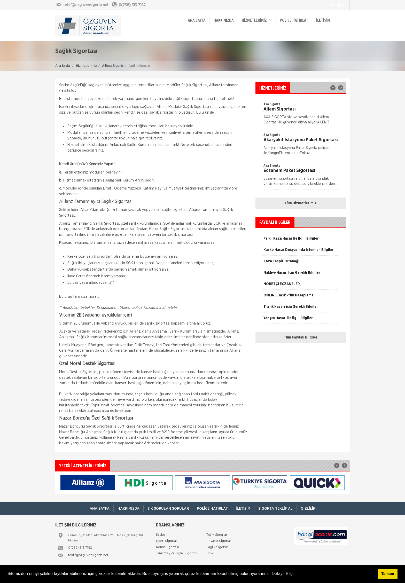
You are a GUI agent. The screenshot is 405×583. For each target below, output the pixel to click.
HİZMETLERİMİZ (257, 20)
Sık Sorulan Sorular (168, 508)
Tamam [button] (387, 574)
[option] (300, 145)
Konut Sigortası (167, 547)
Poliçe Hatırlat (294, 21)
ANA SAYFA (197, 21)
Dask (210, 553)
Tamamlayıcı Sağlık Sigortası (177, 553)
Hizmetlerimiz (86, 66)
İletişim (323, 21)
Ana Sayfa (62, 66)
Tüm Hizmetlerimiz (301, 203)
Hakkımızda (224, 21)
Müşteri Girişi (334, 5)
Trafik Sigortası (217, 535)
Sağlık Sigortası (217, 547)
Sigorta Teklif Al (275, 508)
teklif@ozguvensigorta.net (88, 555)
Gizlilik (308, 508)
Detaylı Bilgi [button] (282, 573)
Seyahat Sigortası (219, 541)
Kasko (160, 535)
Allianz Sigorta (112, 66)
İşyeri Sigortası (167, 541)
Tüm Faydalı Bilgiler (300, 337)
